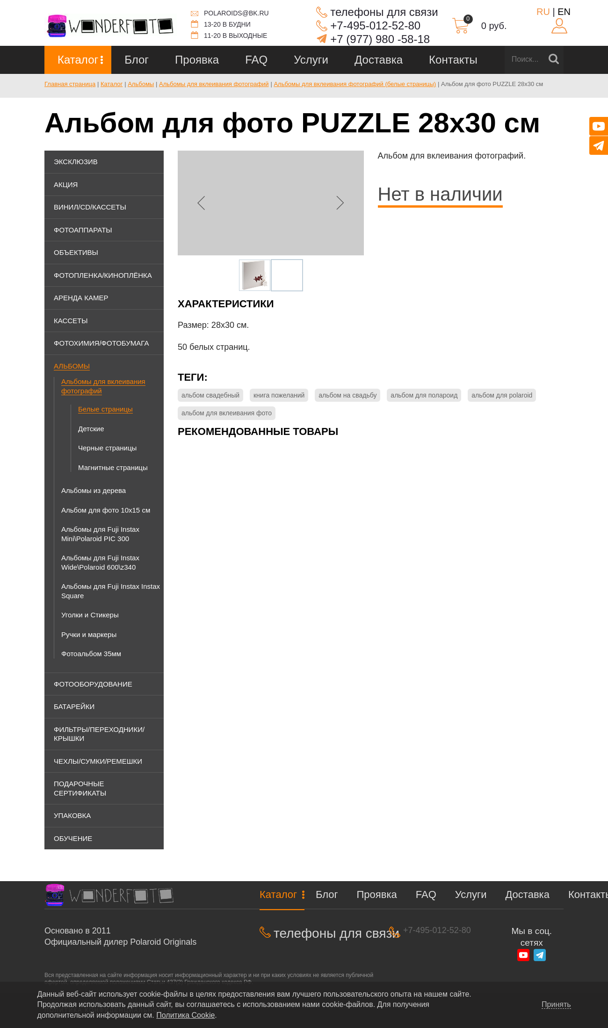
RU (543, 12)
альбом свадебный (210, 395)
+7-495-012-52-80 (375, 25)
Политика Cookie (185, 1015)
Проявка (197, 59)
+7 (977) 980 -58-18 (380, 39)
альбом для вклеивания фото (226, 413)
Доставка (379, 59)
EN (564, 12)
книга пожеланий (278, 395)
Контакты (453, 59)
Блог (136, 59)
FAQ (256, 59)
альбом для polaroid (501, 395)
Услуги (311, 59)
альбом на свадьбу (347, 395)
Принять (556, 1004)
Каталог (78, 59)
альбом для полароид (424, 395)
